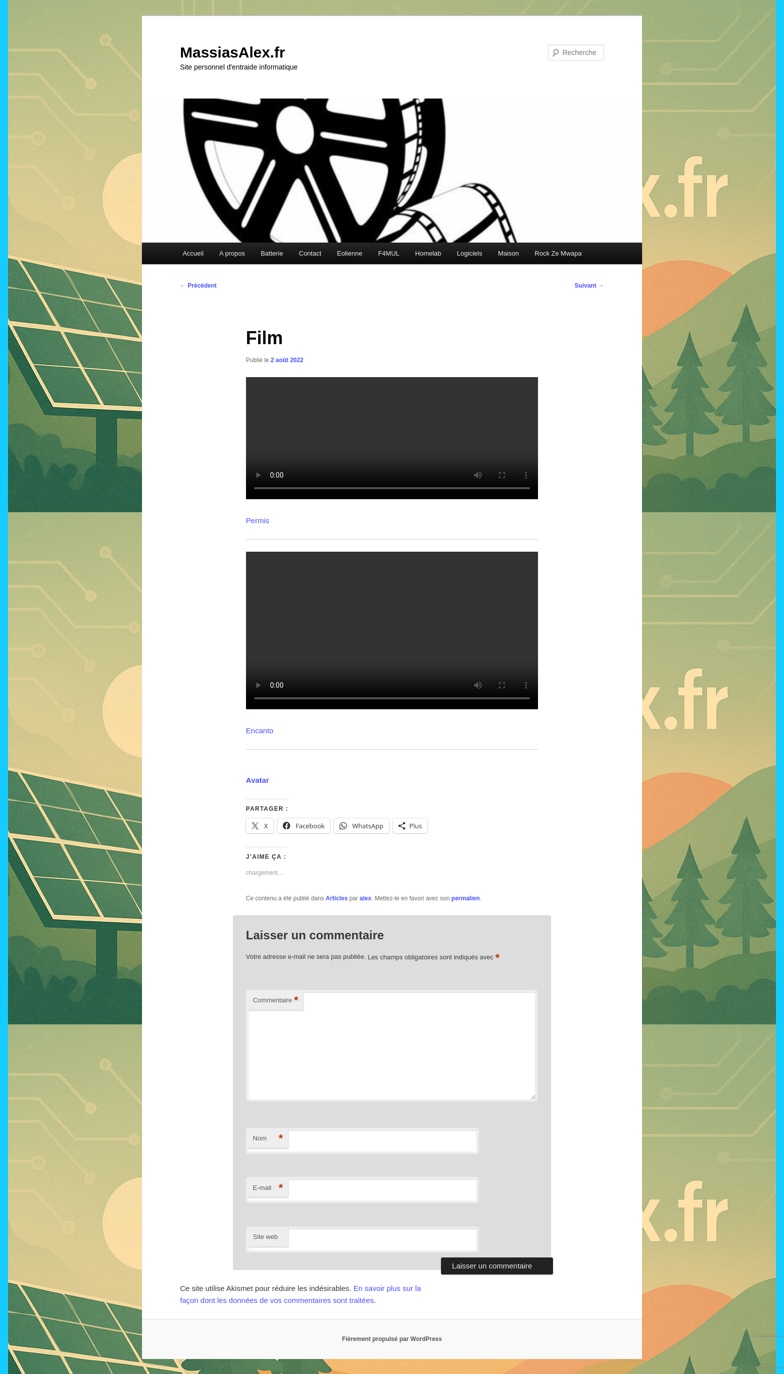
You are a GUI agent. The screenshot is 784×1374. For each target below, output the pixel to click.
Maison (508, 253)
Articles (337, 898)
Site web (265, 1236)
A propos (232, 253)
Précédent (198, 285)
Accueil (193, 253)
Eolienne (349, 253)
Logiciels (469, 253)
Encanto (260, 730)
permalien (466, 898)
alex (365, 898)
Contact (310, 253)
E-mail (268, 1188)
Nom (268, 1138)
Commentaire (275, 1000)
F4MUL (389, 253)
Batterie (271, 253)
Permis (258, 520)
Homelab (428, 253)
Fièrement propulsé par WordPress (392, 1338)
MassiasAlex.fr (232, 52)
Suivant (589, 285)
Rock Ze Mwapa (558, 253)
